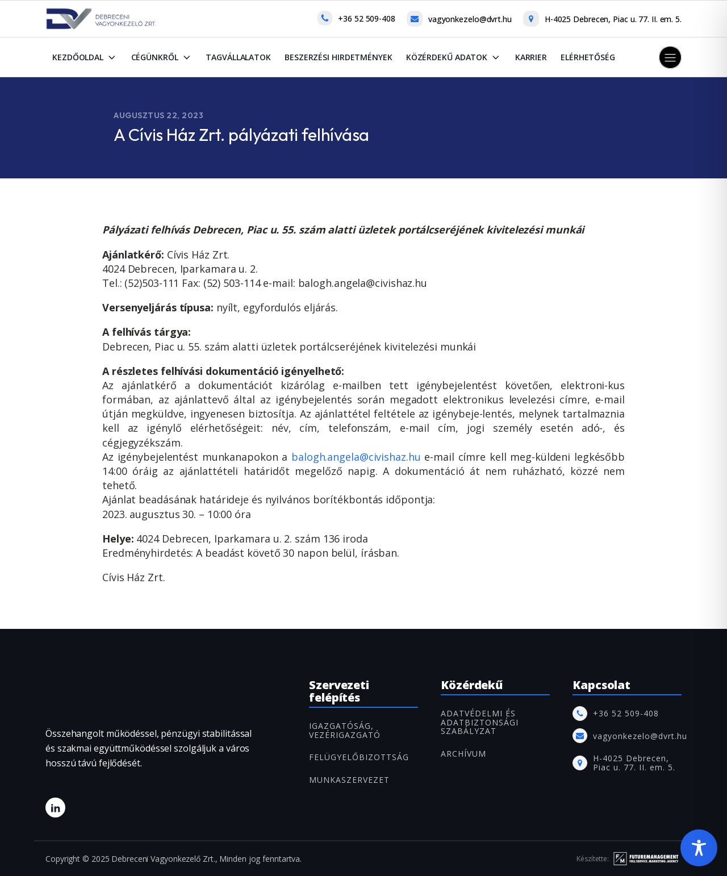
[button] (670, 57)
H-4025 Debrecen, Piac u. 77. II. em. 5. (613, 19)
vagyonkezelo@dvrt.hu (470, 19)
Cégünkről (162, 57)
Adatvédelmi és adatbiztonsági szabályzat (480, 722)
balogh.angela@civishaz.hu (356, 457)
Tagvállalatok (238, 57)
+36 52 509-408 (366, 18)
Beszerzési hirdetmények (338, 57)
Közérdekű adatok (454, 57)
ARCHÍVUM (463, 753)
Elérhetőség (588, 57)
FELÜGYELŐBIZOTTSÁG (359, 757)
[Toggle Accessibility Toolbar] (698, 847)
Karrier (531, 57)
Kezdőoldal (85, 57)
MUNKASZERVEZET (349, 779)
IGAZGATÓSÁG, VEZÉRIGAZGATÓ (345, 730)
